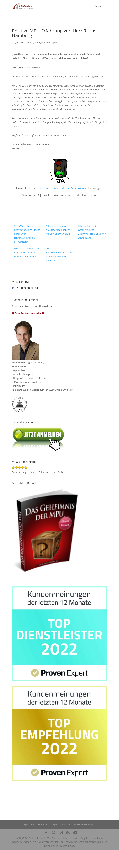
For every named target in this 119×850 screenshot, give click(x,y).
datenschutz (43, 824)
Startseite (68, 799)
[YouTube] (75, 833)
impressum (28, 824)
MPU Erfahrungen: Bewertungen (41, 42)
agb (55, 824)
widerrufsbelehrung (83, 824)
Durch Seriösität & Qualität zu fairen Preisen (62, 188)
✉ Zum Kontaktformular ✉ (28, 313)
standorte (65, 824)
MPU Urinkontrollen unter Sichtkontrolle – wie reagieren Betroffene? (28, 252)
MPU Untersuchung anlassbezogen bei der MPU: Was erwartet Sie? (58, 229)
